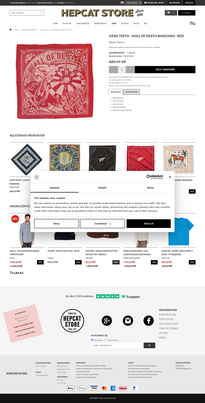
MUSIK (136, 23)
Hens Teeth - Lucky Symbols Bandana (24, 182)
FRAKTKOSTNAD (168, 328)
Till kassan (185, 13)
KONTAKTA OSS (167, 314)
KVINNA (124, 23)
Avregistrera (112, 340)
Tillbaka (17, 272)
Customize (103, 223)
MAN (114, 23)
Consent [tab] (54, 187)
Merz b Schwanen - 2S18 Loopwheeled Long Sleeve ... (137, 253)
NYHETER (67, 23)
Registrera (98, 340)
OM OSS (163, 333)
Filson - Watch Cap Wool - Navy (64, 251)
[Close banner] (170, 177)
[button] (168, 13)
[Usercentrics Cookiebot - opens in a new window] (149, 177)
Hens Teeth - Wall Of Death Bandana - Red (55, 30)
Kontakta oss (16, 373)
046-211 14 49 (40, 366)
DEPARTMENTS (100, 23)
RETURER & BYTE (168, 324)
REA (146, 23)
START (55, 23)
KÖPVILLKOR (166, 319)
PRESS (162, 337)
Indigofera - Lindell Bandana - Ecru (177, 182)
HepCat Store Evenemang (25, 329)
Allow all (148, 223)
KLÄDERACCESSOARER (29, 30)
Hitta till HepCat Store (26, 333)
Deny (56, 223)
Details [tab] (102, 187)
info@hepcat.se (42, 375)
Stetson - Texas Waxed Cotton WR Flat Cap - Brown (101, 253)
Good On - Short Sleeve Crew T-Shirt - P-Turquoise (177, 253)
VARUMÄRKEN (82, 23)
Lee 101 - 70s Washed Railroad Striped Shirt (24, 253)
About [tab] (150, 187)
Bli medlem (174, 3)
